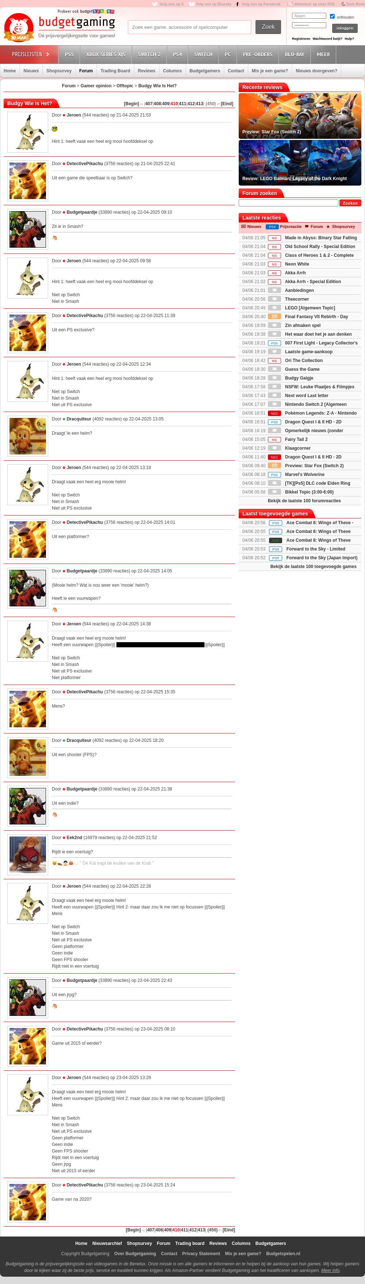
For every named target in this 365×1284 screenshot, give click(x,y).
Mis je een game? (270, 70)
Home (10, 70)
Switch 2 (150, 54)
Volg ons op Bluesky (214, 4)
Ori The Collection (295, 360)
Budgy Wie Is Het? (157, 85)
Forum (86, 70)
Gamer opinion (96, 85)
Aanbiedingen (291, 290)
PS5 (70, 54)
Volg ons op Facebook (261, 4)
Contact (236, 70)
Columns (172, 70)
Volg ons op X (172, 4)
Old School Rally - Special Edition (311, 246)
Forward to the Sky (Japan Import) (322, 557)
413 (199, 103)
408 (157, 103)
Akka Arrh (287, 272)
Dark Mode (355, 4)
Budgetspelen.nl (283, 1253)
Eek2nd (74, 837)
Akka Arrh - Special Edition (304, 281)
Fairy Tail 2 (288, 439)
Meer (324, 54)
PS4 (178, 54)
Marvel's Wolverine (296, 474)
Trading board (189, 1243)
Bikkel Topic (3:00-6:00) (301, 492)
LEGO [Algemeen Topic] (301, 307)
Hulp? (349, 39)
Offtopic (124, 85)
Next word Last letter (298, 395)
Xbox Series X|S (107, 54)
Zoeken (350, 203)
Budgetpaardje (82, 212)
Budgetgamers (204, 70)
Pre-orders (259, 54)
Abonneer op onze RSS (315, 4)
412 (191, 103)
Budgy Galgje (291, 378)
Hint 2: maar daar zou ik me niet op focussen (160, 644)
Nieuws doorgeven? (316, 70)
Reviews (146, 70)
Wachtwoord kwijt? (327, 39)
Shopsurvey (59, 70)
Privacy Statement (201, 1253)
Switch (204, 54)
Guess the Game (294, 369)
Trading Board (115, 70)
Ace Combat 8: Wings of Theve (319, 531)
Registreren (301, 39)
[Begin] (131, 103)
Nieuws (31, 70)
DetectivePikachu (85, 163)
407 (149, 103)
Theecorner (288, 299)
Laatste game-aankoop (300, 351)
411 (183, 103)
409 (165, 103)
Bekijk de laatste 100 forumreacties (304, 500)
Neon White (288, 264)
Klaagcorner (289, 448)
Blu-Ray (296, 54)
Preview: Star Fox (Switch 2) (306, 465)
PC (229, 54)
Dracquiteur (79, 419)
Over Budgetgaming (135, 1253)
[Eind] (227, 103)
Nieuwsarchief (107, 1243)
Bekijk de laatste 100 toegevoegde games (313, 566)
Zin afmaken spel (294, 325)
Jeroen (74, 115)
